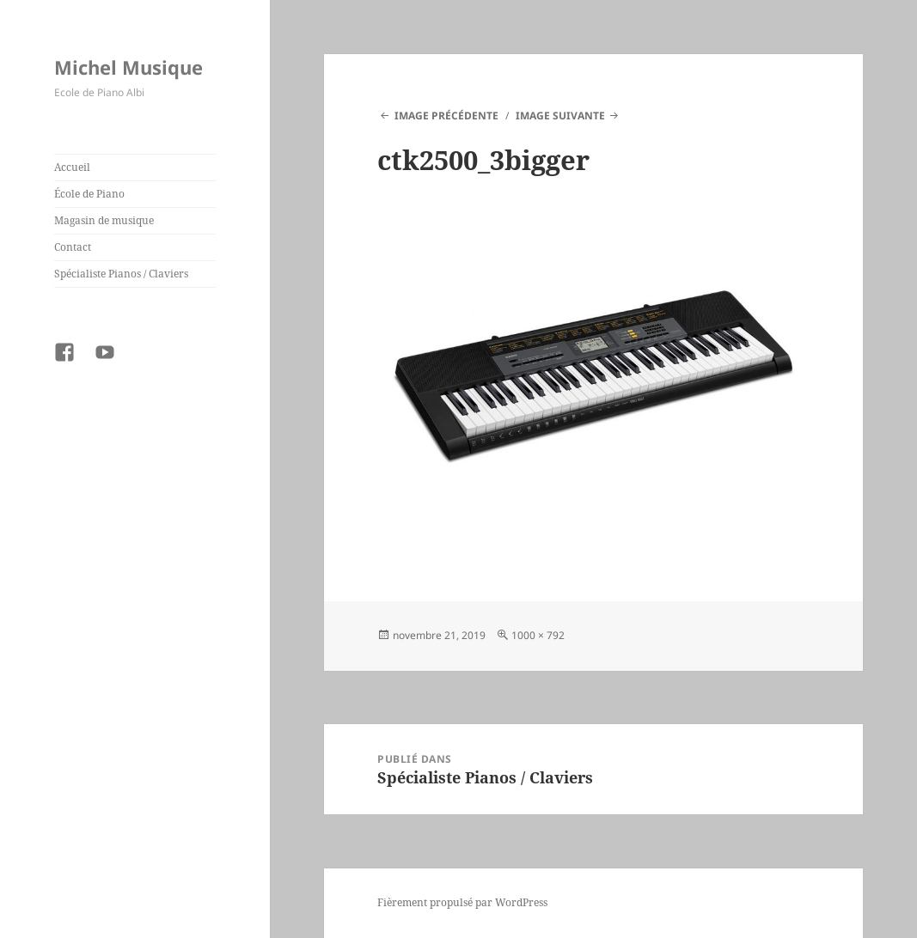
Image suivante (560, 115)
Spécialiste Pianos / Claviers (121, 273)
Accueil (72, 167)
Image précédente (446, 115)
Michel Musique (128, 67)
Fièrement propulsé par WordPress (462, 902)
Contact (72, 247)
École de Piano (89, 193)
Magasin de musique (104, 220)
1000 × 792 (538, 635)
